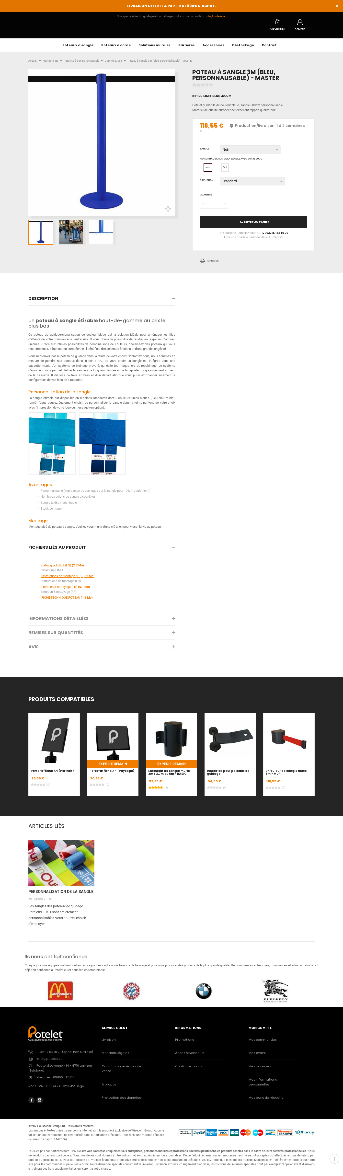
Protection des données (121, 1100)
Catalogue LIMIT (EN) (62, 568)
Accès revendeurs (190, 1055)
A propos (109, 1087)
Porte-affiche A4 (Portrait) (52, 773)
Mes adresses (260, 1069)
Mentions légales (115, 1055)
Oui (225, 170)
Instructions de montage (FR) (67, 579)
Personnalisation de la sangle (60, 894)
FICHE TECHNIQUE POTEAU (67, 600)
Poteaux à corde (116, 48)
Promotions (184, 1042)
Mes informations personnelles (263, 1084)
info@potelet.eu (216, 16)
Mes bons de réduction (267, 1100)
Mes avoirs (257, 1055)
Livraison (109, 1042)
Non (208, 170)
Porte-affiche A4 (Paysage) (112, 773)
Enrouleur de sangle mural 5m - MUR (286, 775)
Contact (269, 48)
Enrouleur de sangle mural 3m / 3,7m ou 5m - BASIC (169, 775)
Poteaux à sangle (77, 48)
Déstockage (243, 48)
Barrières (186, 48)
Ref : (195, 98)
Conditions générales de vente (121, 1071)
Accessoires (213, 48)
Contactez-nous (188, 1069)
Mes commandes (263, 1042)
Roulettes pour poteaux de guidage (228, 775)
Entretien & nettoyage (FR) (65, 589)
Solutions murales (154, 48)
